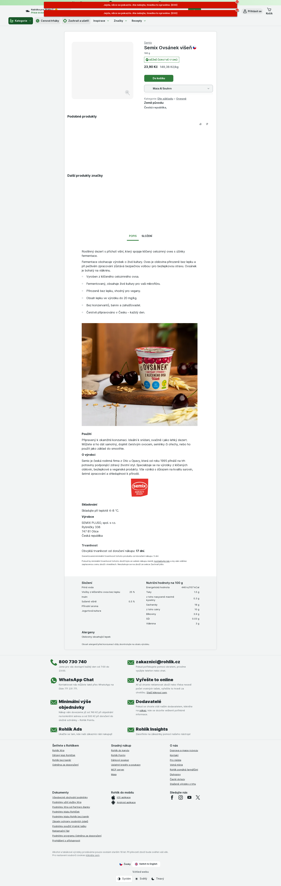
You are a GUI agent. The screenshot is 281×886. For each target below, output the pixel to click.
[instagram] (180, 797)
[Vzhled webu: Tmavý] (157, 878)
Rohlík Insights (152, 729)
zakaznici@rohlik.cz (158, 661)
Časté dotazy (177, 779)
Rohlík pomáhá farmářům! (184, 769)
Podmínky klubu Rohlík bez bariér (70, 816)
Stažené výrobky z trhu (183, 783)
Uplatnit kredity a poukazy (125, 764)
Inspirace (101, 20)
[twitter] (198, 797)
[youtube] (189, 797)
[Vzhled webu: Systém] (124, 878)
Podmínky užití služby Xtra (66, 802)
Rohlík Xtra (58, 750)
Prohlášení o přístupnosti (66, 840)
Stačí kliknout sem (157, 692)
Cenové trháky (47, 21)
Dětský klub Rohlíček (63, 755)
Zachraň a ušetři (76, 21)
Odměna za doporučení (65, 764)
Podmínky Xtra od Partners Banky (71, 807)
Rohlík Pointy (118, 755)
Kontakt (174, 755)
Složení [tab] (147, 235)
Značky (120, 20)
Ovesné (181, 98)
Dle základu (165, 98)
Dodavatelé (148, 701)
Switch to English (146, 864)
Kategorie (21, 21)
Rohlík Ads (70, 729)
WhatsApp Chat (76, 679)
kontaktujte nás (162, 561)
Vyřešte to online (154, 679)
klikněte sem (92, 855)
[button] (252, 11)
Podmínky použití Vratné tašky (69, 826)
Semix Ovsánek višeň (170, 47)
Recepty (139, 20)
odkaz (142, 710)
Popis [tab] (133, 235)
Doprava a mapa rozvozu (184, 750)
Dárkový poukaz (120, 760)
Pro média (175, 760)
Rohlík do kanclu (120, 750)
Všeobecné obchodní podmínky (70, 797)
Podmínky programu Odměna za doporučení (76, 835)
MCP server (117, 769)
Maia (113, 774)
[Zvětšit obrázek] (127, 93)
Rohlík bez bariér (61, 760)
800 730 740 (73, 661)
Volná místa (176, 764)
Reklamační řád (60, 830)
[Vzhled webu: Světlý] (141, 878)
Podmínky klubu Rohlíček (66, 811)
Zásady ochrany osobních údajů (70, 821)
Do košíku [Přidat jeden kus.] (159, 78)
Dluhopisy (175, 774)
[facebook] (172, 797)
